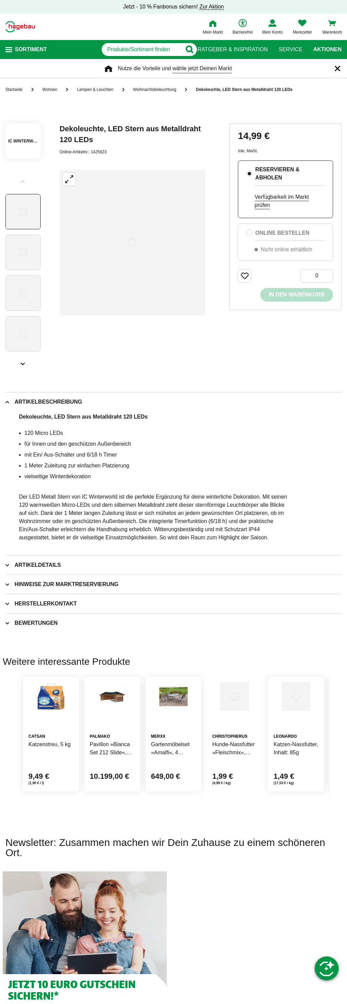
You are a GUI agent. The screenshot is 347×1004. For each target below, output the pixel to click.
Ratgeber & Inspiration (233, 49)
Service (290, 49)
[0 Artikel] (317, 276)
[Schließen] (337, 68)
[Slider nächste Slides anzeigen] (23, 361)
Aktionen (327, 49)
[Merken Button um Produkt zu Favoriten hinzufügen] (244, 276)
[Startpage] (20, 26)
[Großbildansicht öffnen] (132, 242)
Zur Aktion (211, 6)
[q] (115, 49)
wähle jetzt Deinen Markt (202, 68)
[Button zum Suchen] (184, 49)
